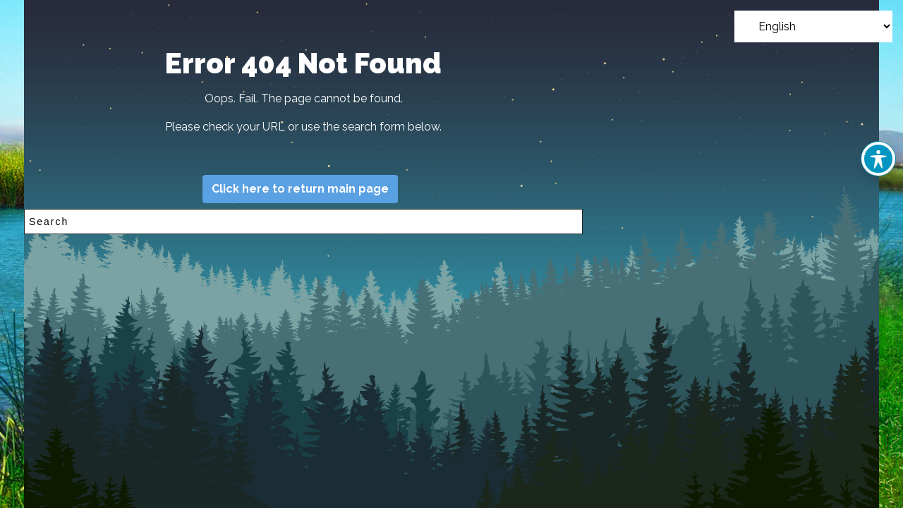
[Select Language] (813, 26)
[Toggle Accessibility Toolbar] (878, 159)
